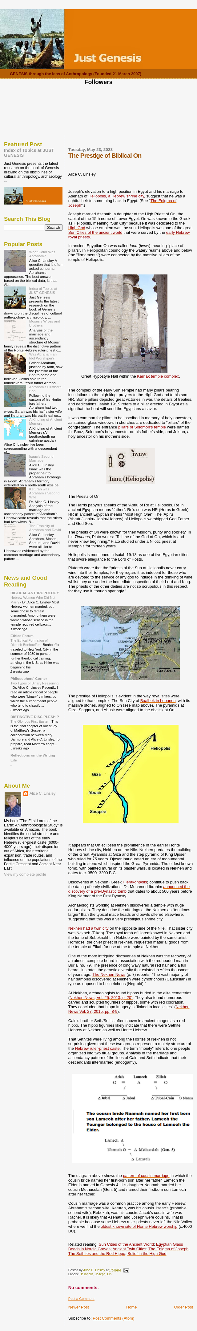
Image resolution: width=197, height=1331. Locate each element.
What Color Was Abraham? (42, 254)
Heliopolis (86, 1274)
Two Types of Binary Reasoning (34, 683)
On (109, 1274)
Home (131, 1307)
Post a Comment (81, 1299)
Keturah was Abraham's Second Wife (44, 493)
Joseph (100, 1274)
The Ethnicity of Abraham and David (45, 528)
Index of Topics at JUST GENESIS (43, 290)
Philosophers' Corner (28, 678)
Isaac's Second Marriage (41, 458)
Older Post (183, 1307)
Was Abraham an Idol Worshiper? (43, 356)
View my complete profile (25, 874)
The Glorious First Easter (30, 721)
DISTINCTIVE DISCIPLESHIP (34, 717)
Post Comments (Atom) (113, 1318)
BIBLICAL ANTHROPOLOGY (34, 593)
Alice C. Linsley (42, 793)
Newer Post (78, 1307)
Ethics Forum (22, 636)
